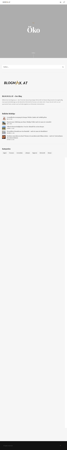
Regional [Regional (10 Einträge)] (34, 153)
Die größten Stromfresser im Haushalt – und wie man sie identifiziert (27, 131)
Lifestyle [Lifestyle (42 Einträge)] (27, 153)
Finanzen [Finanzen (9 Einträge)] (11, 153)
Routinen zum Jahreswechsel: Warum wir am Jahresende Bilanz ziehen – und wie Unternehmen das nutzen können (35, 137)
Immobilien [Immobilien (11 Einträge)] (20, 153)
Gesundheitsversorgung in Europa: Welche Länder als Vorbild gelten (27, 117)
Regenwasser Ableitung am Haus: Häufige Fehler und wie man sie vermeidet (29, 122)
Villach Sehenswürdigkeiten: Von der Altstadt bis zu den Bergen (25, 126)
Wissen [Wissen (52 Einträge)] (49, 153)
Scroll (33, 55)
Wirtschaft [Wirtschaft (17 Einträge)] (42, 153)
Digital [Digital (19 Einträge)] (4, 153)
